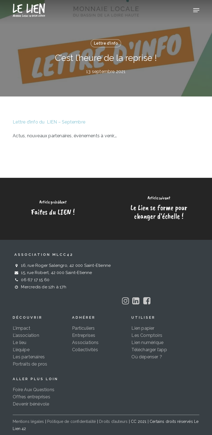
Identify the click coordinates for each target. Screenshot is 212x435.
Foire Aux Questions (33, 389)
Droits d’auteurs (113, 421)
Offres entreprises (31, 396)
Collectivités (85, 349)
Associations (85, 342)
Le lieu (19, 342)
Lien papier (142, 328)
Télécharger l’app (149, 349)
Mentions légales (28, 421)
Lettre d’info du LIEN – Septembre (49, 122)
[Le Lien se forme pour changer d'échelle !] (159, 209)
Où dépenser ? (146, 356)
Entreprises (83, 335)
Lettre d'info (106, 43)
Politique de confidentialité (71, 421)
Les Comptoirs (146, 335)
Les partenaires (29, 356)
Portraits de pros (30, 364)
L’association (26, 335)
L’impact (21, 328)
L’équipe (21, 349)
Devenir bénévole (31, 404)
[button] (196, 10)
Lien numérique (147, 342)
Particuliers (83, 328)
